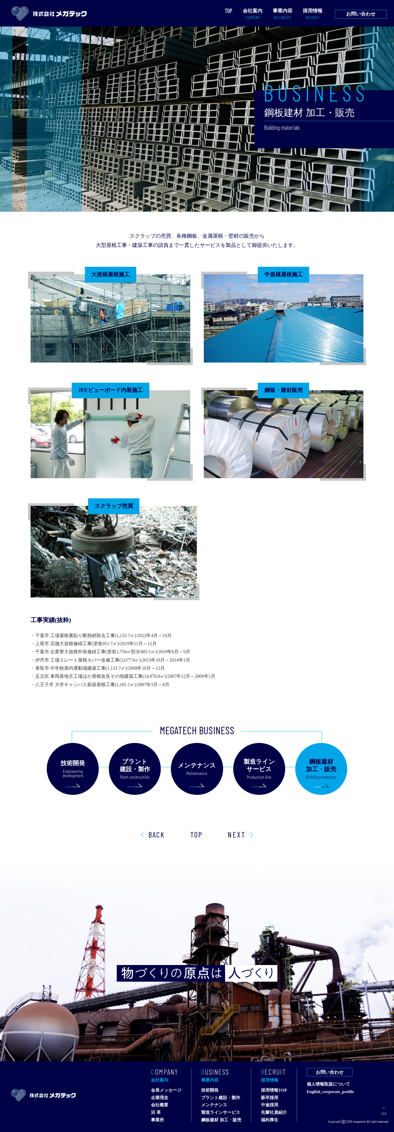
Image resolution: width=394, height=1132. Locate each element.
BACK (156, 834)
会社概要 (159, 1105)
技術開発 (210, 1090)
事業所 (157, 1120)
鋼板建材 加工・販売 (221, 1120)
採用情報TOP (274, 1090)
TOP (196, 834)
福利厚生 (269, 1120)
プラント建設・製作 (220, 1098)
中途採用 (269, 1105)
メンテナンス (214, 1105)
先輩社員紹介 (274, 1112)
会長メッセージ (166, 1090)
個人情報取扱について (328, 1084)
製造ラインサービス (220, 1112)
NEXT (237, 834)
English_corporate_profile (330, 1092)
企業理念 (159, 1098)
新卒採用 (269, 1098)
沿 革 (156, 1112)
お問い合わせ (361, 14)
